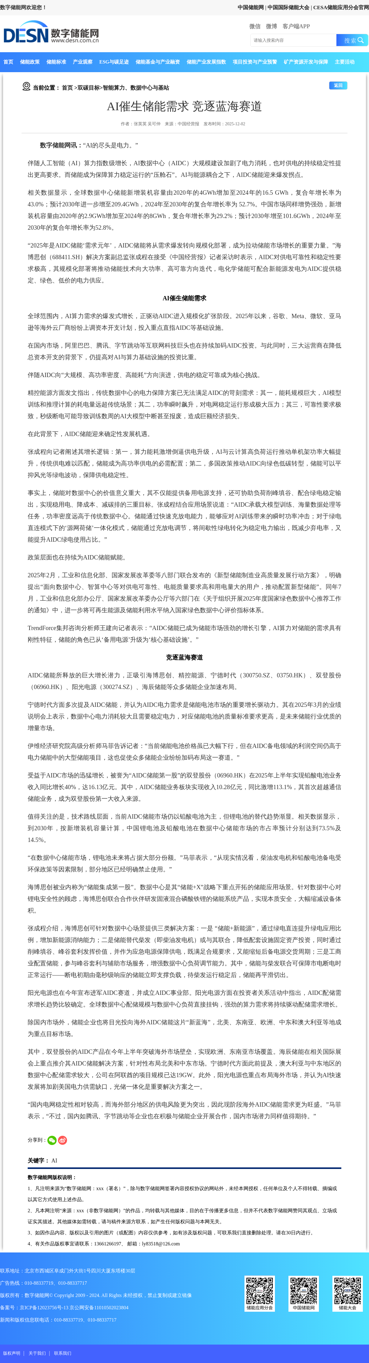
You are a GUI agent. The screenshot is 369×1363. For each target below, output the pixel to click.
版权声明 (11, 1353)
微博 (271, 26)
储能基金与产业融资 (158, 61)
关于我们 (37, 1353)
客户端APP (296, 26)
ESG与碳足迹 (114, 61)
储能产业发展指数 (206, 61)
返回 (338, 85)
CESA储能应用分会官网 (341, 7)
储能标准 (56, 61)
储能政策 (30, 61)
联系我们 (62, 1353)
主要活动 (345, 61)
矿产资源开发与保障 (306, 61)
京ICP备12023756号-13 (44, 1307)
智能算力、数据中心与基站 (136, 88)
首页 (8, 61)
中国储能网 (251, 7)
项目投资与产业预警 (255, 61)
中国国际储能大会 (288, 7)
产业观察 (83, 61)
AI (54, 1161)
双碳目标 (88, 88)
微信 (254, 26)
